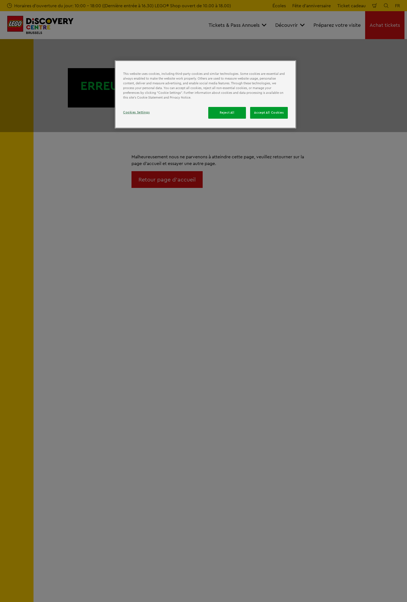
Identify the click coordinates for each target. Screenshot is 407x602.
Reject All (227, 112)
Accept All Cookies (269, 112)
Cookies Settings (136, 112)
